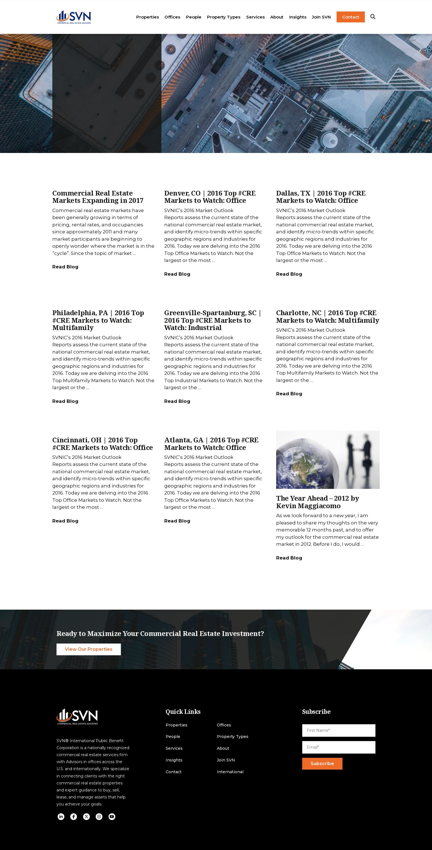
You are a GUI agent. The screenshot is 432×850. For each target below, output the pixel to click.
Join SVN (321, 17)
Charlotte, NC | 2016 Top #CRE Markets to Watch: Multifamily (327, 316)
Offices (172, 17)
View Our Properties (88, 649)
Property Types (223, 17)
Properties (147, 17)
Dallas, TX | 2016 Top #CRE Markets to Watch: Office (320, 196)
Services (255, 17)
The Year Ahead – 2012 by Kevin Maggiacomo (317, 501)
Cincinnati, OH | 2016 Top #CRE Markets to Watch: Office (102, 443)
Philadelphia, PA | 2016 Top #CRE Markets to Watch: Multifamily (98, 320)
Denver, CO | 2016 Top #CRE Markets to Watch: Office (209, 196)
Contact (350, 17)
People (193, 17)
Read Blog (65, 267)
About (276, 17)
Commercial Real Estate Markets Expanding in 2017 (98, 196)
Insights (297, 17)
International (230, 772)
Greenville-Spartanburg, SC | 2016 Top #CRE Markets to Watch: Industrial (213, 320)
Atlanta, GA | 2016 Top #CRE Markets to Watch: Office (211, 443)
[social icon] (61, 816)
